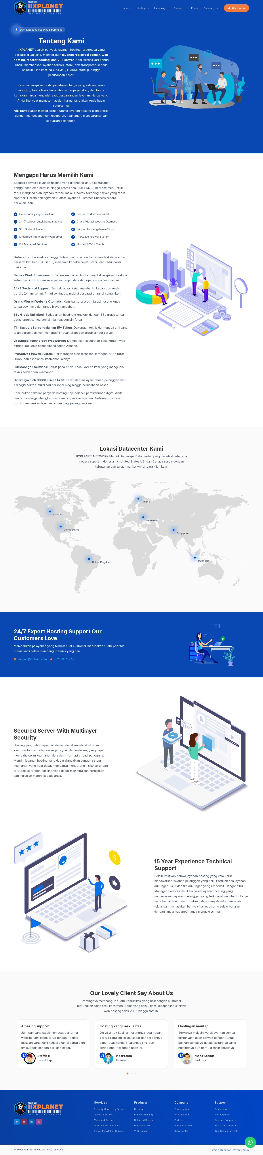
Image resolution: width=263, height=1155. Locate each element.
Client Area (236, 8)
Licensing (160, 8)
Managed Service (104, 1120)
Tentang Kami (182, 1109)
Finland (146, 501)
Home (125, 8)
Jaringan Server (183, 1125)
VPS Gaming (141, 1130)
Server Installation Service (109, 1130)
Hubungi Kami (182, 1114)
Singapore (183, 533)
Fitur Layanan (222, 1114)
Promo (195, 8)
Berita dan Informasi (226, 1125)
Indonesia (203, 560)
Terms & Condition (220, 1149)
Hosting (141, 8)
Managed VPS (142, 1125)
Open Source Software (107, 1125)
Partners (179, 1120)
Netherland (152, 520)
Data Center (181, 1130)
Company (210, 8)
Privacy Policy (241, 1149)
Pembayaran (222, 1109)
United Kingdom (101, 562)
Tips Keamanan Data (226, 1130)
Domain (178, 8)
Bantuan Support (224, 1120)
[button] (127, 1073)
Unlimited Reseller (144, 1120)
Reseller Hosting (143, 1114)
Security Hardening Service (109, 1109)
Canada (57, 514)
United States (71, 529)
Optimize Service (103, 1114)
